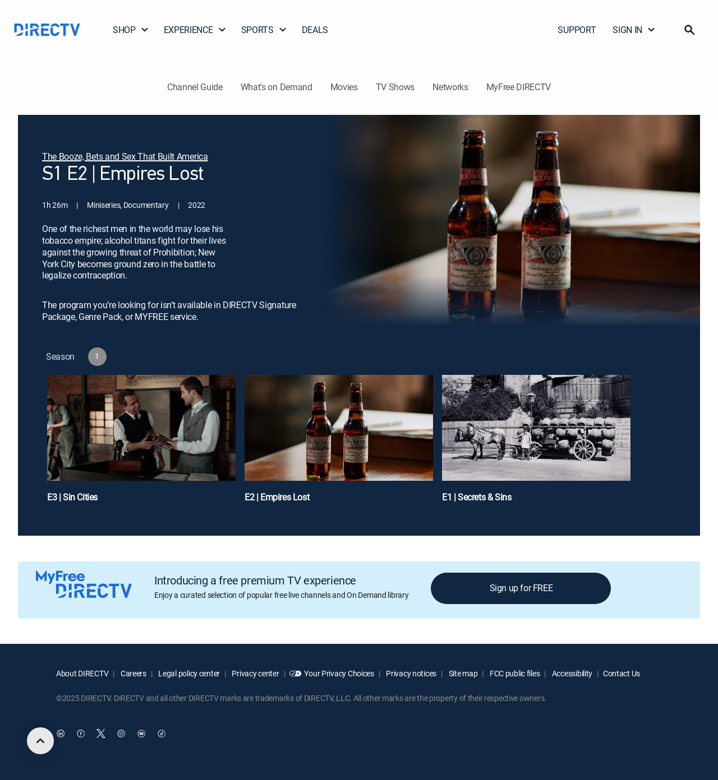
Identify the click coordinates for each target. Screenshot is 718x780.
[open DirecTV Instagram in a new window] (121, 733)
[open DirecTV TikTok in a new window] (161, 733)
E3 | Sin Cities (72, 497)
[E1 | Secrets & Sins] (536, 444)
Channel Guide (195, 87)
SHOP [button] (131, 30)
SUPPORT (577, 30)
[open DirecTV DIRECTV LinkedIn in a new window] (60, 733)
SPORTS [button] (264, 30)
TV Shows (395, 87)
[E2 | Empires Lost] (339, 444)
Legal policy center (188, 673)
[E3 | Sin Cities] (141, 444)
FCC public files (514, 673)
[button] (689, 29)
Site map (462, 673)
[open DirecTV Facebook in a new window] (80, 733)
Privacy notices (411, 673)
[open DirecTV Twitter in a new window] (100, 733)
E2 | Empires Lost (277, 497)
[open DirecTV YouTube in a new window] (141, 733)
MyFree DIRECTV (518, 87)
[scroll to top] (40, 741)
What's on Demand (276, 87)
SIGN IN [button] (634, 30)
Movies (344, 87)
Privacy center (255, 673)
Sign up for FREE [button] (521, 588)
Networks (450, 87)
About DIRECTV (82, 673)
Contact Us (621, 673)
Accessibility (571, 673)
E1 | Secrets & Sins (476, 497)
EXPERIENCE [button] (195, 30)
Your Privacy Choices (339, 673)
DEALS (315, 30)
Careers (132, 673)
